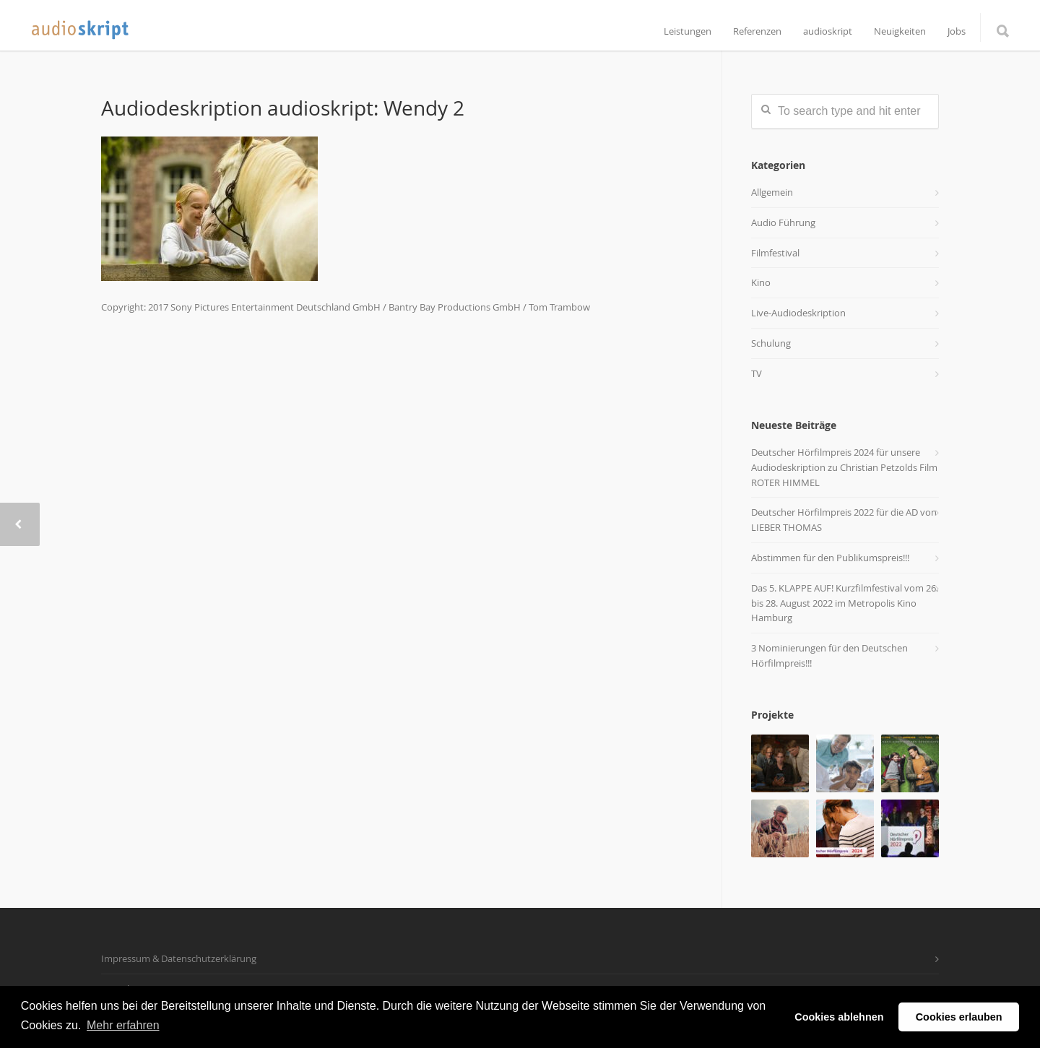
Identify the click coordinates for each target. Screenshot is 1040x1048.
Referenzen (757, 31)
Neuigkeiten (900, 31)
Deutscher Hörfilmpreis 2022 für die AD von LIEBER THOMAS (844, 520)
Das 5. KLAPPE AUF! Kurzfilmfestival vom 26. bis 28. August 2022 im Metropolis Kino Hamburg (844, 603)
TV (756, 373)
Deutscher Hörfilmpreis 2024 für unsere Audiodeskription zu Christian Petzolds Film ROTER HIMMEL (844, 467)
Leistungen (687, 31)
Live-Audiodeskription (798, 312)
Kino (761, 282)
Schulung (771, 343)
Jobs (957, 31)
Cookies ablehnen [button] (838, 1017)
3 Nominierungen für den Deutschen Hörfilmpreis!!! (829, 655)
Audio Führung (783, 222)
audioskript (827, 31)
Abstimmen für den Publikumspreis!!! (830, 557)
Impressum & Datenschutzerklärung (178, 958)
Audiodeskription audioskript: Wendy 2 (282, 108)
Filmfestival (775, 252)
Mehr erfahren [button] (123, 1025)
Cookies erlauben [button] (959, 1017)
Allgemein (772, 192)
